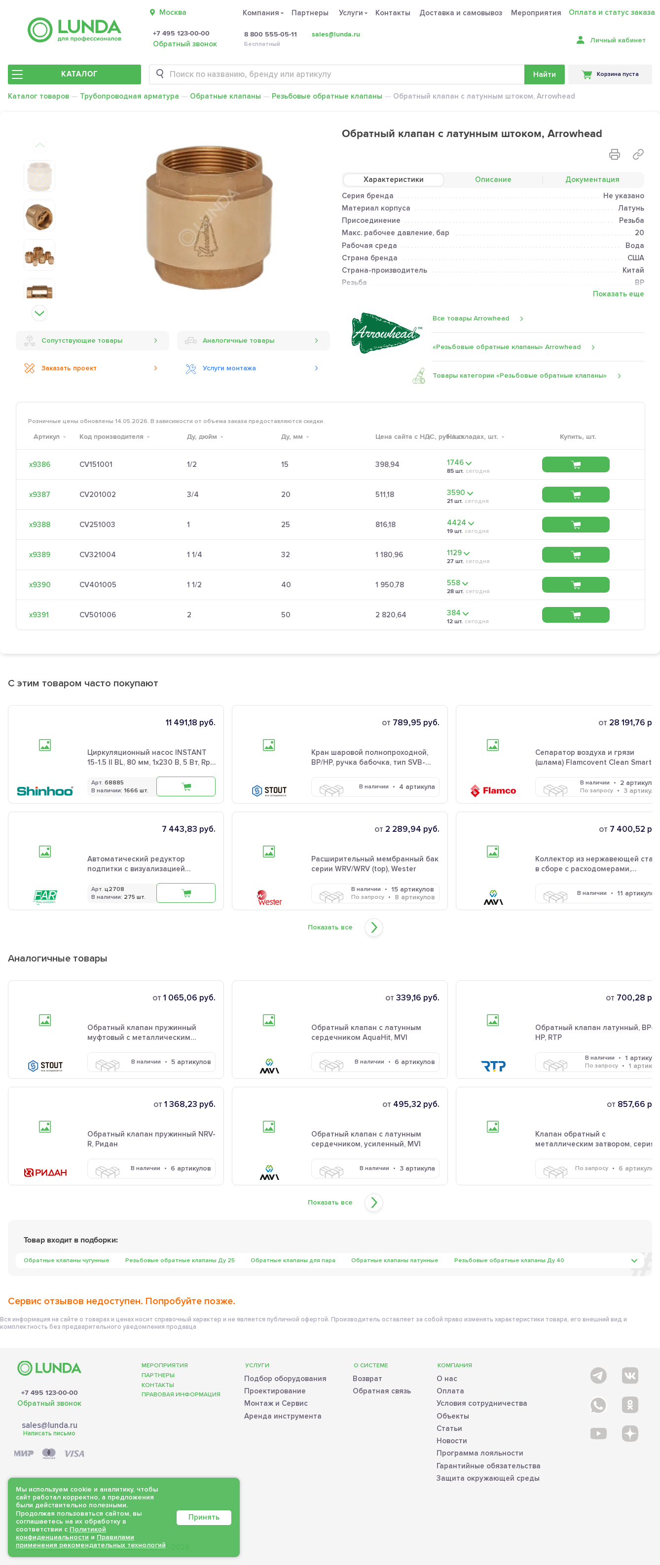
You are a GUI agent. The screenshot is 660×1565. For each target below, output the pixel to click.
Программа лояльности (480, 1453)
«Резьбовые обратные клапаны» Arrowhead (507, 347)
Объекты (453, 1416)
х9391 (39, 615)
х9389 (39, 555)
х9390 (40, 585)
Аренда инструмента (283, 1416)
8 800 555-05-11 (270, 34)
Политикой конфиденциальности (61, 1533)
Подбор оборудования (285, 1378)
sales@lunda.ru (336, 34)
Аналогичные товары (229, 341)
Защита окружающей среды (488, 1478)
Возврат (367, 1378)
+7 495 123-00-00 (181, 33)
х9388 (39, 525)
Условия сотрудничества (482, 1403)
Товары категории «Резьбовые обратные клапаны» (520, 376)
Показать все (330, 927)
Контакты (392, 12)
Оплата (450, 1391)
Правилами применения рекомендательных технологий (91, 1541)
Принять (204, 1517)
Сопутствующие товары (73, 341)
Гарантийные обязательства (489, 1465)
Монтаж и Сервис (276, 1403)
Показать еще (618, 294)
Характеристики (394, 179)
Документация (592, 179)
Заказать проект (60, 368)
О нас (447, 1378)
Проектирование (275, 1391)
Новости (452, 1440)
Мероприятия (536, 12)
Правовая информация (181, 1394)
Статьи (449, 1428)
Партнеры (310, 12)
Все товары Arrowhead (471, 318)
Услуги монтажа (220, 368)
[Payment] (49, 1454)
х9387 (39, 494)
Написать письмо (49, 1433)
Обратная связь (382, 1391)
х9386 (39, 464)
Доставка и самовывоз (460, 12)
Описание (493, 179)
